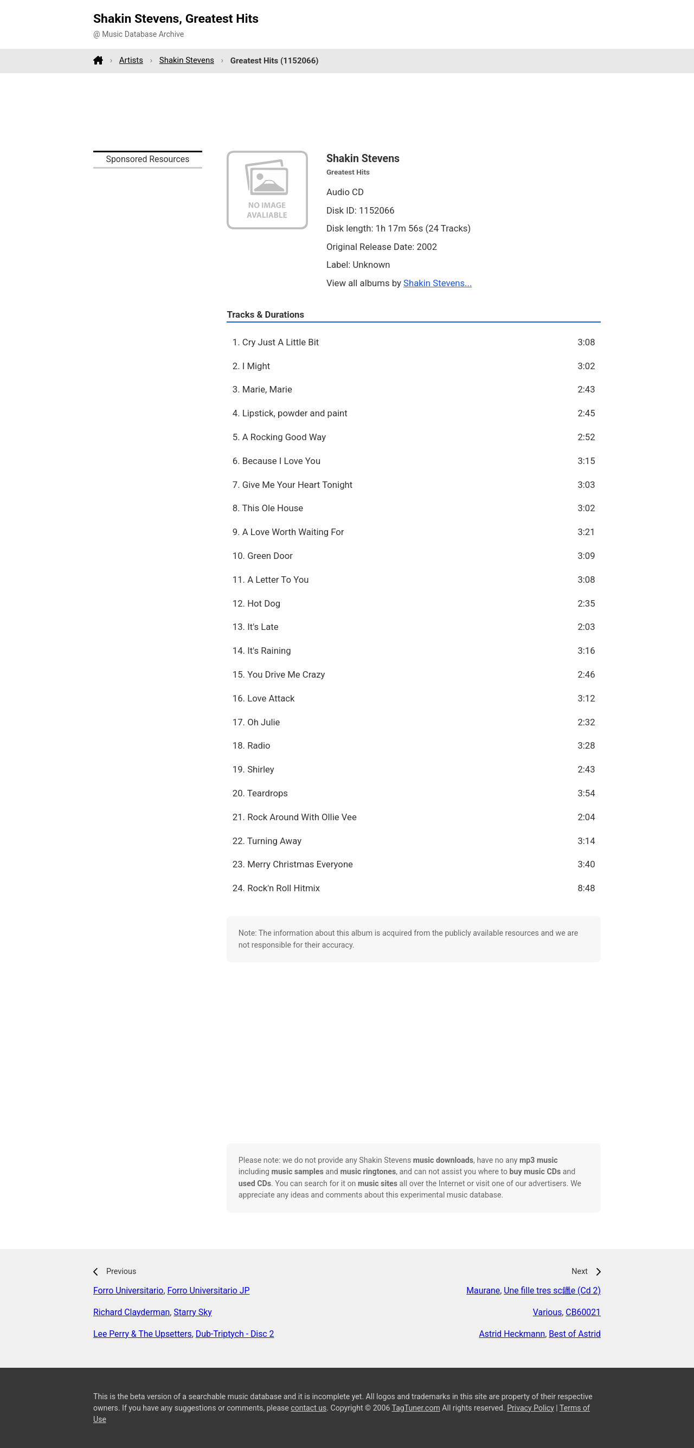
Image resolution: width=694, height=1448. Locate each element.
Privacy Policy (530, 1408)
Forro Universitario (128, 1290)
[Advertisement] (347, 111)
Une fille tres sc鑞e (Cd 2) (552, 1290)
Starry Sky (192, 1312)
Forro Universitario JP (208, 1290)
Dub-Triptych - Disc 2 (235, 1334)
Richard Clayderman (131, 1312)
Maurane (483, 1290)
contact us (308, 1408)
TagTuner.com (416, 1408)
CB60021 (583, 1312)
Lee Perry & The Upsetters (142, 1334)
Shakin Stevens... (437, 283)
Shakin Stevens (186, 60)
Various (547, 1312)
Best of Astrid (575, 1334)
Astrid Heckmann (512, 1334)
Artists (131, 60)
